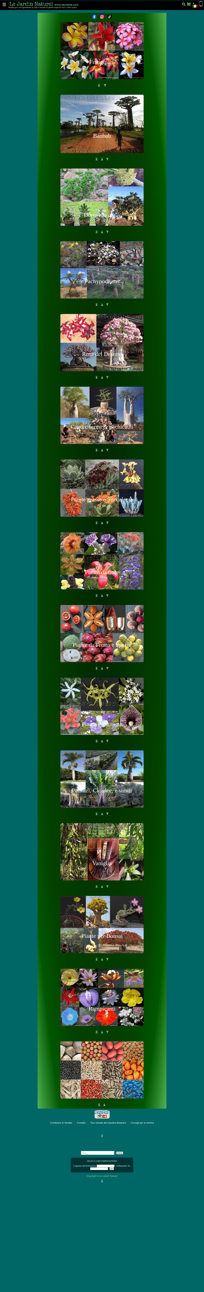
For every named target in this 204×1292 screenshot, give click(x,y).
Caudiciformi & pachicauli (102, 426)
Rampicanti (101, 1008)
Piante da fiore (102, 572)
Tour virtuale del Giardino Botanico (108, 1123)
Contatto (81, 1123)
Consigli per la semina (142, 1123)
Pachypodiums (102, 281)
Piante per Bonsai (102, 936)
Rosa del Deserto (102, 354)
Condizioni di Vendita (61, 1123)
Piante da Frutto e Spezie (102, 645)
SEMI (102, 1081)
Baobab (102, 135)
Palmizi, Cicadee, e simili (102, 790)
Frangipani (102, 62)
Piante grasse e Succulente (102, 499)
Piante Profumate (102, 724)
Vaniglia (102, 863)
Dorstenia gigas (102, 215)
